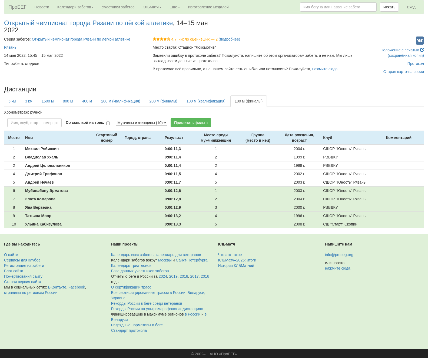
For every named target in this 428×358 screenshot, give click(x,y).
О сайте (11, 255)
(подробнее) (229, 39)
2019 (173, 276)
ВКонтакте (57, 287)
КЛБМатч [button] (151, 7)
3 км (28, 101)
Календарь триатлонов (131, 265)
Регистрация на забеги (24, 265)
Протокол (415, 63)
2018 (184, 276)
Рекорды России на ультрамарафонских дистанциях (157, 309)
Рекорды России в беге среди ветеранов (146, 303)
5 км (12, 101)
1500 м (48, 101)
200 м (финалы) (163, 101)
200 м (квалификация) (120, 101)
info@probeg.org (339, 255)
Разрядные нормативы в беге (137, 325)
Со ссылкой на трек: (85, 122)
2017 (194, 276)
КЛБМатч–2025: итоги (237, 260)
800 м (68, 101)
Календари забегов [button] (75, 7)
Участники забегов (118, 7)
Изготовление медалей (208, 7)
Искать (389, 7)
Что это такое (230, 255)
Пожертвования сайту (23, 276)
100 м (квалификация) (206, 101)
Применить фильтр (191, 123)
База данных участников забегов (140, 271)
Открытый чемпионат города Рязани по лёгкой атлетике (88, 22)
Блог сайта (13, 271)
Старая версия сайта (22, 282)
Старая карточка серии (403, 71)
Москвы (164, 260)
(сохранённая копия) (406, 55)
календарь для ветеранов (178, 255)
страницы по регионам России (30, 292)
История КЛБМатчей (236, 265)
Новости (42, 7)
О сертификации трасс (131, 287)
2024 (163, 276)
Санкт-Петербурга (191, 260)
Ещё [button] (175, 7)
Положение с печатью (402, 50)
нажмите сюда (324, 69)
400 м (87, 101)
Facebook (76, 287)
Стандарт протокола (129, 330)
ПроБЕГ (17, 7)
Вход (411, 7)
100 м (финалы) (249, 101)
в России (192, 314)
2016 (205, 276)
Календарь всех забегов (132, 255)
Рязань (10, 47)
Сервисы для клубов (22, 260)
